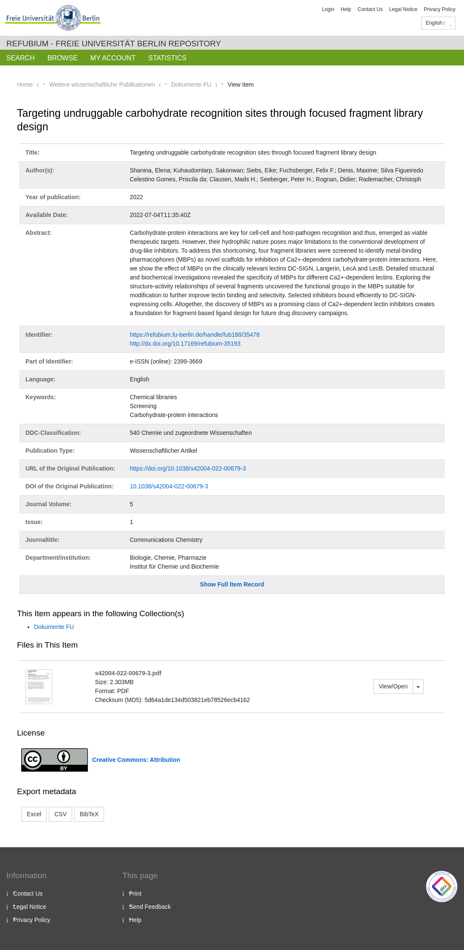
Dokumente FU (191, 84)
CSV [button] (60, 814)
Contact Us (369, 9)
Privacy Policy (440, 9)
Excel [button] (34, 814)
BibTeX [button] (89, 814)
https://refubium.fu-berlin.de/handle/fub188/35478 (195, 334)
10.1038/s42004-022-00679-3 (169, 486)
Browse (63, 58)
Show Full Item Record (232, 584)
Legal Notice (403, 9)
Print (135, 893)
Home (25, 84)
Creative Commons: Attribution (136, 759)
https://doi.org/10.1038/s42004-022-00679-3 (188, 468)
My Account (112, 58)
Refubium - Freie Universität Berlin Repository (113, 43)
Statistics (167, 58)
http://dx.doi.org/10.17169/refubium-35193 (185, 343)
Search (20, 58)
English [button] (439, 23)
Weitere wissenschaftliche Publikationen (102, 84)
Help (346, 9)
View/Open (393, 686)
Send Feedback (150, 906)
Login (328, 9)
